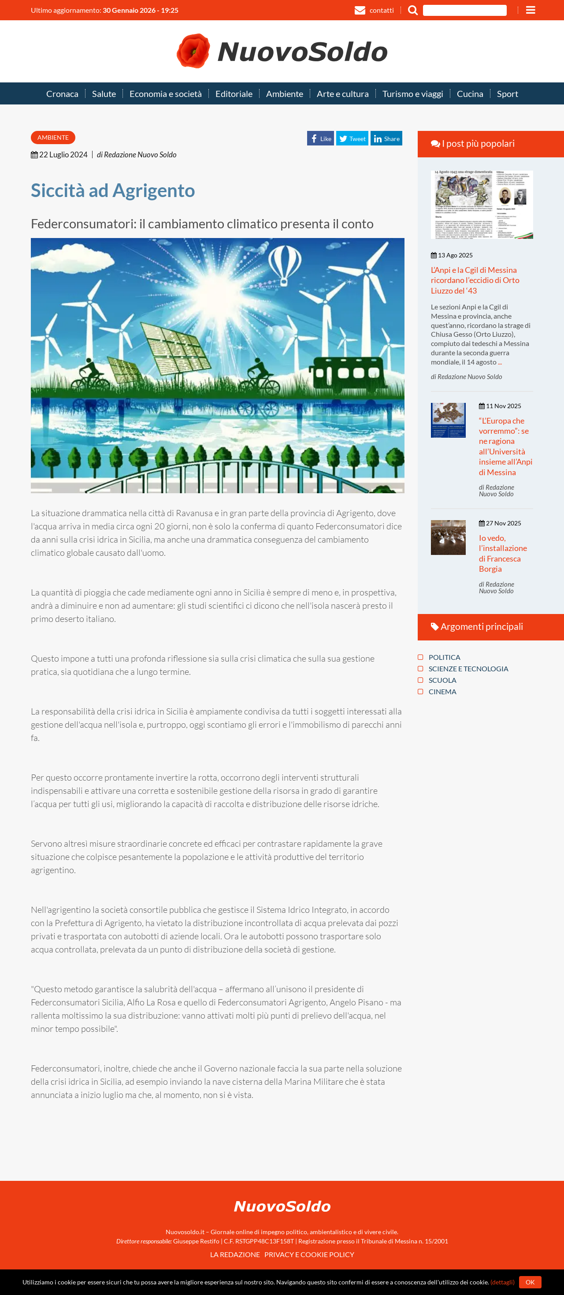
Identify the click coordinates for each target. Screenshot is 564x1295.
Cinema (437, 691)
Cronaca (62, 94)
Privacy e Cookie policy (309, 1254)
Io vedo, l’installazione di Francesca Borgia (503, 553)
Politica (439, 657)
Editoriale (233, 94)
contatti (374, 10)
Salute (104, 94)
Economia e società (166, 94)
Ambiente (284, 94)
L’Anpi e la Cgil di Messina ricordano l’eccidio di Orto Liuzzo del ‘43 (475, 280)
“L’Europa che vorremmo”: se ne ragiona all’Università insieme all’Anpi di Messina (506, 446)
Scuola (437, 680)
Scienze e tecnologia (463, 668)
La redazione (235, 1254)
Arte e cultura (343, 94)
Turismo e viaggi (412, 94)
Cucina (470, 94)
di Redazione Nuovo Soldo (137, 154)
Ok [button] (530, 1282)
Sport (507, 94)
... (500, 361)
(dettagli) (502, 1282)
